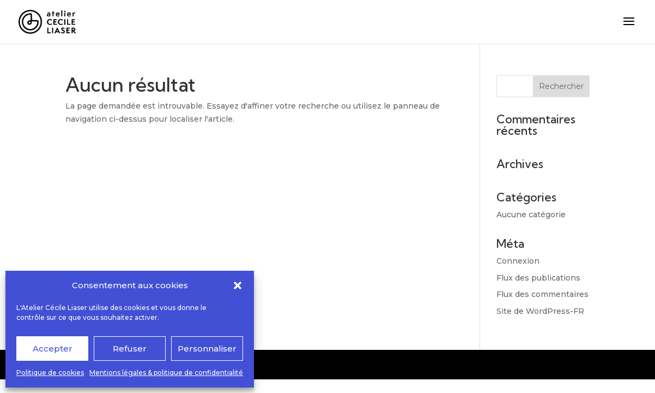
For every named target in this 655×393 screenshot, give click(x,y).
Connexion (517, 261)
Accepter (52, 348)
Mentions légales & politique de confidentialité (166, 372)
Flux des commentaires (542, 294)
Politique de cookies (50, 372)
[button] (237, 285)
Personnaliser (207, 348)
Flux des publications (538, 278)
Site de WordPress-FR (540, 311)
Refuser (130, 348)
